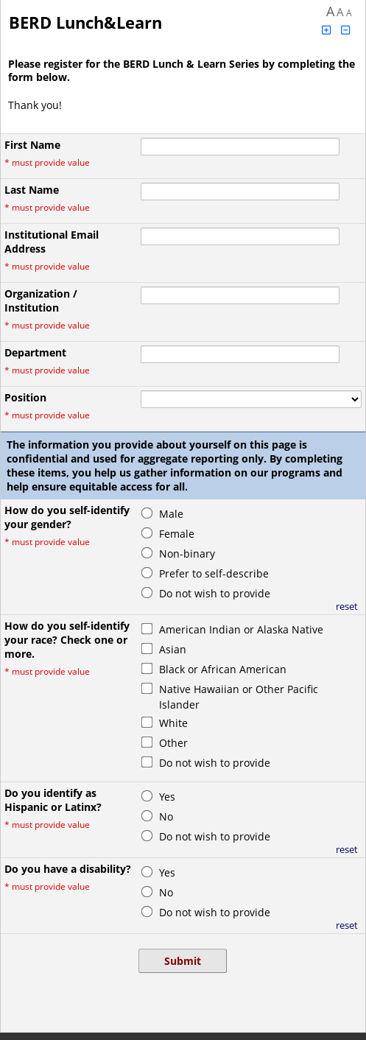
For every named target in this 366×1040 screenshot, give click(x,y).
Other (173, 743)
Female (176, 534)
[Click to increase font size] (326, 30)
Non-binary (187, 554)
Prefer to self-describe (214, 573)
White (173, 723)
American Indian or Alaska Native (241, 629)
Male (171, 514)
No (166, 816)
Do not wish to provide (214, 593)
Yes (167, 797)
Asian (172, 649)
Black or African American (222, 669)
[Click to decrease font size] (346, 30)
